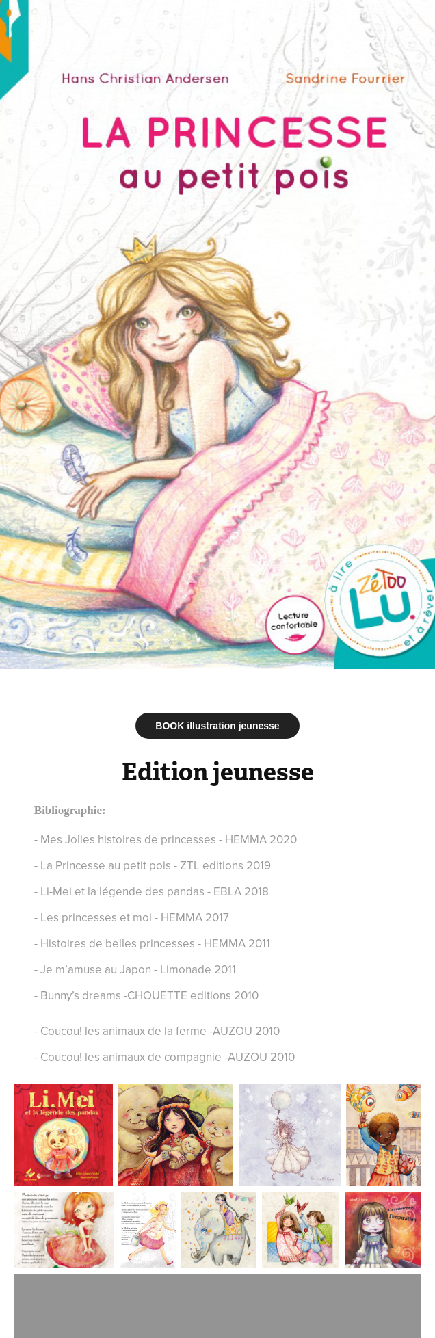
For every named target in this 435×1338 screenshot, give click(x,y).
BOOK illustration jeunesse (217, 725)
